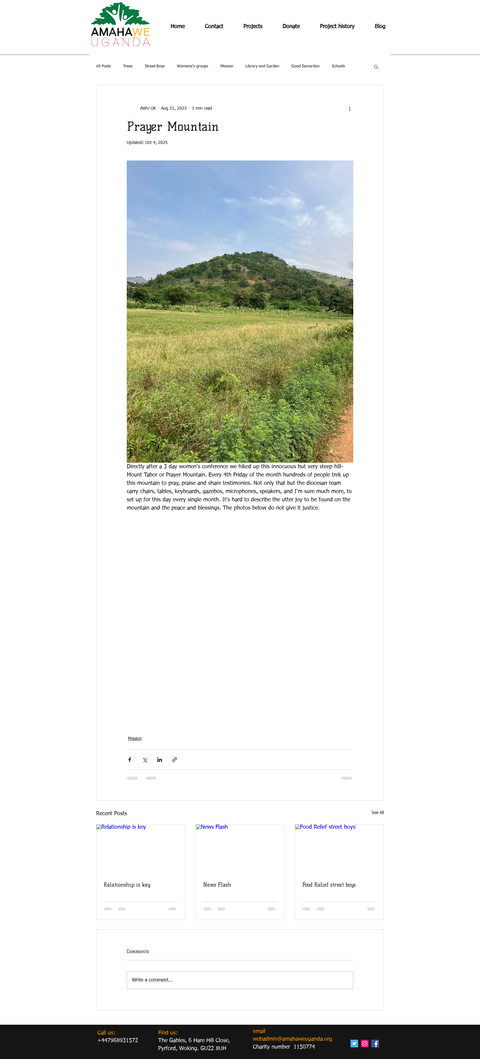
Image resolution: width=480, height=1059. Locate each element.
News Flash (217, 884)
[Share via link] (175, 760)
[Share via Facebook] (130, 760)
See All (378, 813)
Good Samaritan (305, 66)
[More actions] (349, 108)
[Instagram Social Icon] (365, 1043)
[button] (376, 66)
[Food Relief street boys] (339, 849)
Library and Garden (262, 66)
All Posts (103, 66)
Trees (128, 66)
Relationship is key (127, 884)
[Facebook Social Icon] (375, 1043)
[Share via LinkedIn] (160, 760)
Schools (338, 66)
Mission (226, 66)
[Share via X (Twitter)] (145, 760)
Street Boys (155, 66)
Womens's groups (192, 66)
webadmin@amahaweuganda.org (292, 1039)
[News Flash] (240, 849)
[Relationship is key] (140, 849)
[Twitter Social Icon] (354, 1043)
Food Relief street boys (329, 884)
